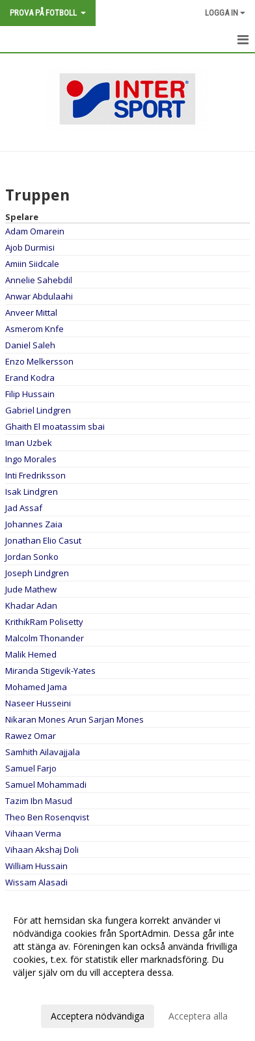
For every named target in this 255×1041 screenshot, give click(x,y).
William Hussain (36, 866)
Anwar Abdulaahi (39, 296)
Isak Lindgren (31, 491)
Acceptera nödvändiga (97, 1016)
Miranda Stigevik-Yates (50, 670)
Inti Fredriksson (35, 475)
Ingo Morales (31, 459)
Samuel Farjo (31, 768)
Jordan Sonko (32, 556)
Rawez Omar (30, 736)
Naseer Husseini (38, 703)
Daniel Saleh (30, 345)
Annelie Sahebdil (38, 280)
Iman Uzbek (28, 443)
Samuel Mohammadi (46, 784)
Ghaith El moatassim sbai (55, 426)
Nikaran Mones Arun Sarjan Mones (74, 719)
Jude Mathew (31, 589)
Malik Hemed (31, 654)
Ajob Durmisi (30, 247)
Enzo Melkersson (39, 361)
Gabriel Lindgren (38, 410)
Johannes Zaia (33, 524)
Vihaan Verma (33, 833)
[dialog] (127, 968)
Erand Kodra (30, 377)
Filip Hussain (30, 394)
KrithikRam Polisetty (44, 622)
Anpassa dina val (48, 989)
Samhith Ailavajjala (42, 752)
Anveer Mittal (31, 312)
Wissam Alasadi (36, 882)
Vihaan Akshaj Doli (42, 849)
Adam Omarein (34, 231)
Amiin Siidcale (32, 264)
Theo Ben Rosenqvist (47, 817)
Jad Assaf (23, 508)
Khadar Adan (31, 605)
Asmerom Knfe (34, 329)
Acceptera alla (198, 1016)
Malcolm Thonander (44, 638)
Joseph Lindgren (37, 573)
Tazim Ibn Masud (38, 801)
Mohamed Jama (36, 687)
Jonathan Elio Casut (43, 540)
